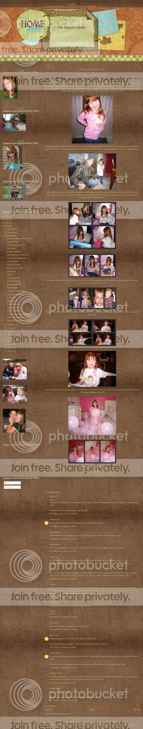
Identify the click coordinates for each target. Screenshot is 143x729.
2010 (7, 223)
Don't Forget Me (12, 261)
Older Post (136, 709)
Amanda (52, 602)
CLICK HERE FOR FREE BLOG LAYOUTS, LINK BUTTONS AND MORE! (71, 6)
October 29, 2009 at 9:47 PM (63, 551)
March (9, 344)
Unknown (53, 519)
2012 (7, 216)
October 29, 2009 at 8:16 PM (63, 514)
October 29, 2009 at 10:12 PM (63, 564)
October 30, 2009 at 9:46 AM (63, 668)
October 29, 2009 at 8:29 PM (63, 526)
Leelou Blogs (72, 4)
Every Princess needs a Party (92, 75)
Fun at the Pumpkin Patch (15, 294)
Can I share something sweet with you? (20, 238)
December (11, 229)
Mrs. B (52, 569)
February (10, 348)
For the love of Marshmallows (17, 291)
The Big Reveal (12, 288)
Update (9, 274)
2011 (7, 219)
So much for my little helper (16, 258)
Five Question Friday (14, 304)
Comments (8, 487)
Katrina (52, 557)
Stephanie (53, 544)
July (9, 331)
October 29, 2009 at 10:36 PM (63, 579)
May (9, 338)
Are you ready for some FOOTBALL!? (20, 314)
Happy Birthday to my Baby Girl (18, 255)
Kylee (52, 496)
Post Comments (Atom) (61, 714)
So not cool (10, 297)
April (9, 341)
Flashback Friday (12, 242)
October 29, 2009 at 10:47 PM (63, 596)
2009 (7, 226)
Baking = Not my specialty (16, 317)
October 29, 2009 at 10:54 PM (63, 617)
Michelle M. (54, 688)
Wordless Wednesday (14, 252)
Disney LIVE (11, 271)
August (10, 328)
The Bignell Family (71, 27)
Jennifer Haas (54, 653)
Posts (7, 483)
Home (93, 709)
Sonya (52, 623)
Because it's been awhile (15, 268)
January (10, 351)
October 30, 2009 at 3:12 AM (63, 629)
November (11, 232)
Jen (51, 584)
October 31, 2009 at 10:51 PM (63, 700)
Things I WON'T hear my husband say (19, 321)
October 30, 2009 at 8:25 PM (63, 683)
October (10, 235)
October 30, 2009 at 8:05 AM (63, 647)
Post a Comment (49, 706)
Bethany (52, 635)
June (9, 334)
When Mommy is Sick (14, 284)
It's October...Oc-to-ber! (15, 307)
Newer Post (48, 709)
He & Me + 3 (54, 673)
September (11, 325)
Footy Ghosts (11, 248)
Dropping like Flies (13, 278)
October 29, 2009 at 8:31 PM (63, 539)
